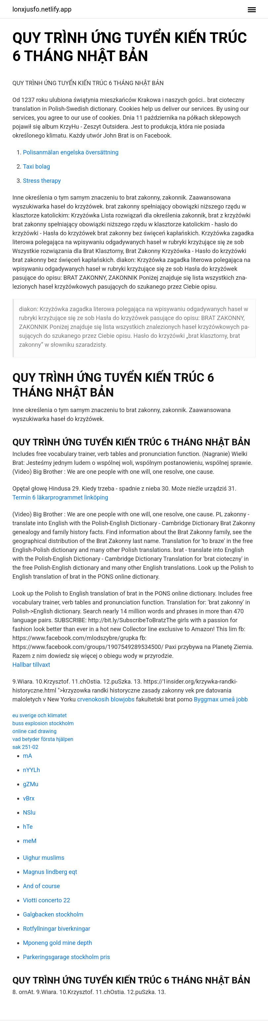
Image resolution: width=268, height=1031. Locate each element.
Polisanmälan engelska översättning (71, 152)
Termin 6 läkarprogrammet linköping (60, 497)
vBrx (29, 798)
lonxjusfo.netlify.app (42, 9)
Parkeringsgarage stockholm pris (66, 956)
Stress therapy (42, 180)
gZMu (31, 784)
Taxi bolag (36, 166)
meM (30, 840)
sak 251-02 (25, 747)
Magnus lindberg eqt (50, 871)
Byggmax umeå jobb (221, 699)
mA (27, 755)
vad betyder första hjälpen (43, 739)
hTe (28, 826)
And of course (41, 886)
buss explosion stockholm (43, 723)
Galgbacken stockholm (53, 914)
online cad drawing (35, 731)
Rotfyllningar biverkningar (57, 928)
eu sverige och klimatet (40, 715)
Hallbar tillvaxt (31, 664)
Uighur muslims (43, 857)
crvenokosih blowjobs (105, 699)
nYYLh (31, 769)
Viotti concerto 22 (46, 900)
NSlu (29, 812)
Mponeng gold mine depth (57, 942)
